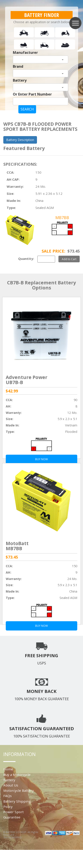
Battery (20, 80)
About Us (10, 785)
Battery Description (20, 140)
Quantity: (26, 258)
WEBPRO (17, 837)
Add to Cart (69, 259)
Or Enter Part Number (32, 94)
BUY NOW (41, 626)
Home (8, 769)
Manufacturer (25, 52)
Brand (18, 66)
